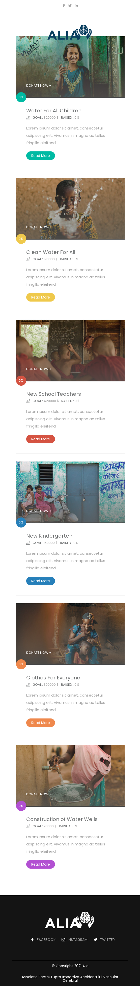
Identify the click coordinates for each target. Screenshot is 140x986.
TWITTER (107, 939)
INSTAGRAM (78, 939)
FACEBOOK (46, 939)
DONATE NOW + (38, 85)
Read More (40, 155)
